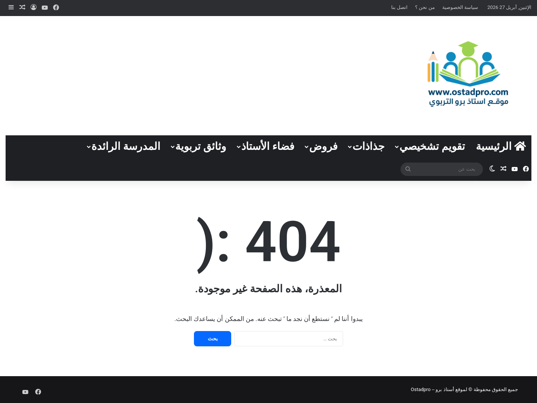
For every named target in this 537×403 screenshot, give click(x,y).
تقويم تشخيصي (432, 146)
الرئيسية (501, 146)
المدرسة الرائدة (125, 146)
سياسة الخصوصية (460, 7)
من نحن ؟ (424, 7)
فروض (323, 146)
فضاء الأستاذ (267, 146)
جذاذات (368, 146)
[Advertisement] (179, 75)
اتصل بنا (399, 7)
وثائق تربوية (200, 146)
